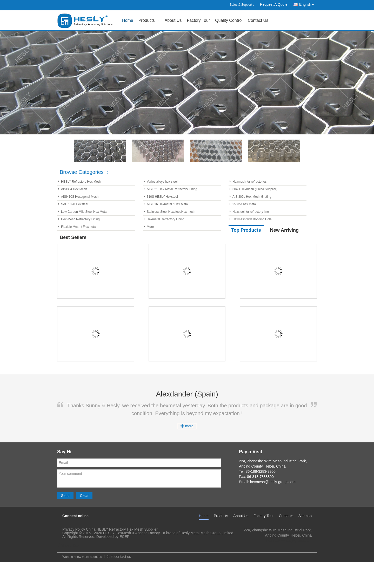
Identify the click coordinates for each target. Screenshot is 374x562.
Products (146, 21)
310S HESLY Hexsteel (162, 196)
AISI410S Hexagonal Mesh (79, 196)
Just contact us (119, 556)
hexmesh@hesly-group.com (289, 540)
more (187, 426)
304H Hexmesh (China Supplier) (254, 189)
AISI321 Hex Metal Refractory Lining (172, 189)
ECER (124, 536)
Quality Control (229, 21)
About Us (173, 21)
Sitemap (305, 516)
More (150, 227)
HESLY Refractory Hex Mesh (81, 181)
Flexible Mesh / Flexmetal (78, 227)
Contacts (286, 516)
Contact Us (258, 21)
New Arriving (284, 230)
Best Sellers (73, 237)
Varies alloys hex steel (162, 181)
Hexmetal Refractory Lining (165, 219)
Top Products (246, 230)
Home (127, 21)
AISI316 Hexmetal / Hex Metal (168, 204)
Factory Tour (198, 21)
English (308, 3)
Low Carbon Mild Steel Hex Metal (84, 212)
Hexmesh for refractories (249, 181)
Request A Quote (274, 4)
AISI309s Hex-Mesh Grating (251, 196)
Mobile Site (68, 545)
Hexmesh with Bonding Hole (252, 219)
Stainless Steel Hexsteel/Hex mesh (171, 212)
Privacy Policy (73, 529)
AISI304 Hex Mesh (74, 189)
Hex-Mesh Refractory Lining (80, 219)
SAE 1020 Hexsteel (74, 204)
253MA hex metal (244, 204)
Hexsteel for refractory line (250, 212)
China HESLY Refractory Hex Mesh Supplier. (122, 529)
